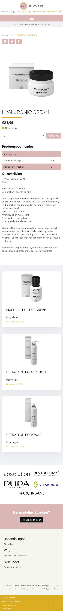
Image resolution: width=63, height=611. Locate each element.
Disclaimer (6, 608)
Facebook (55, 11)
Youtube (39, 11)
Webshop (7, 35)
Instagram (24, 11)
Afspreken (8, 11)
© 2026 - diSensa (9, 597)
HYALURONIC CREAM (26, 35)
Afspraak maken (32, 519)
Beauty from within (12, 567)
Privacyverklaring (9, 605)
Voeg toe (53, 135)
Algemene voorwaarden (12, 601)
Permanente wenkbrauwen (16, 555)
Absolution (8, 544)
